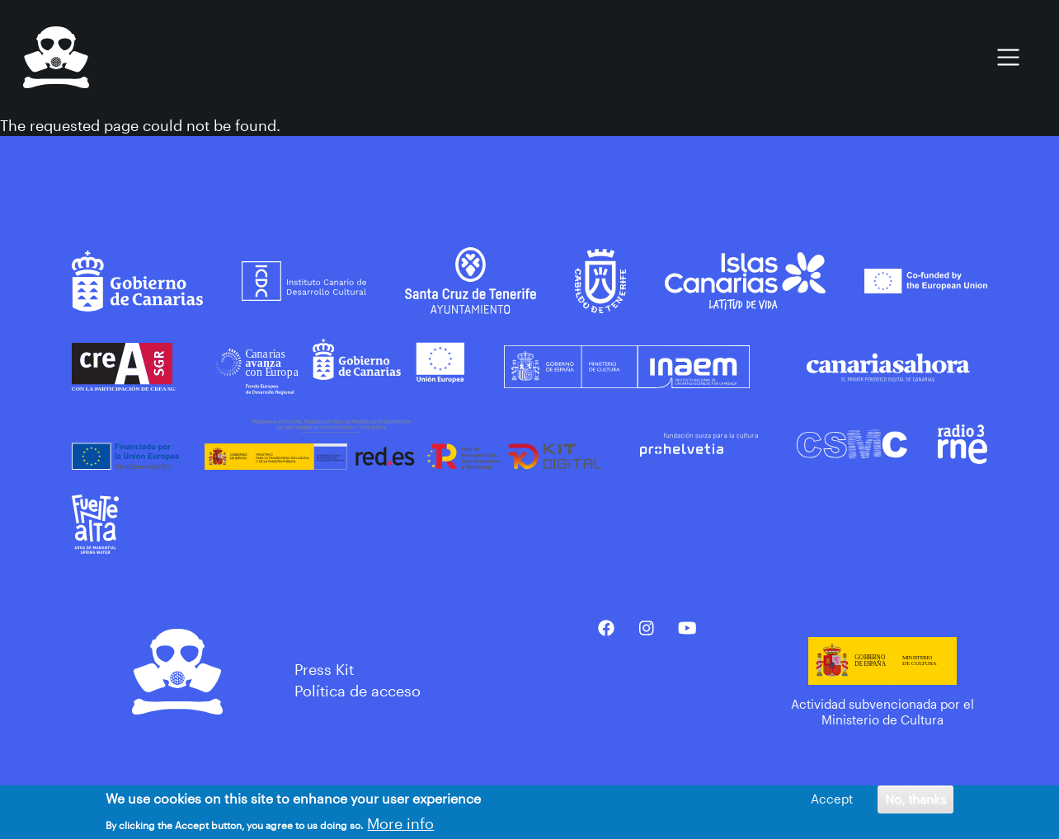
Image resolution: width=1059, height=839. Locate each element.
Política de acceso (357, 690)
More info (400, 825)
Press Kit (324, 669)
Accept (832, 801)
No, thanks (915, 801)
